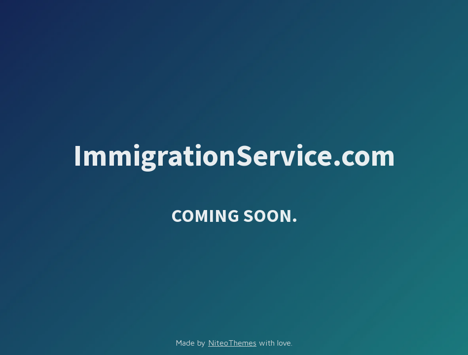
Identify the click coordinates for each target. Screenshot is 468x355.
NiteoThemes (232, 342)
